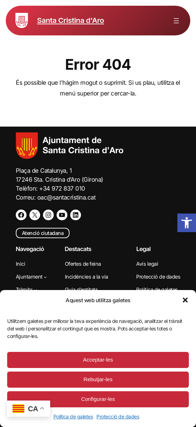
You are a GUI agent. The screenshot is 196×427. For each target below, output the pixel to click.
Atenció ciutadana (43, 233)
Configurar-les (98, 399)
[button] (185, 300)
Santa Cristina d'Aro (70, 20)
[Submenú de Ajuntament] (45, 277)
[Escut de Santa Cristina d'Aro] (21, 20)
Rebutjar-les (98, 379)
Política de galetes (73, 416)
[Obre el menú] (176, 20)
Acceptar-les (98, 360)
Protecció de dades (117, 416)
